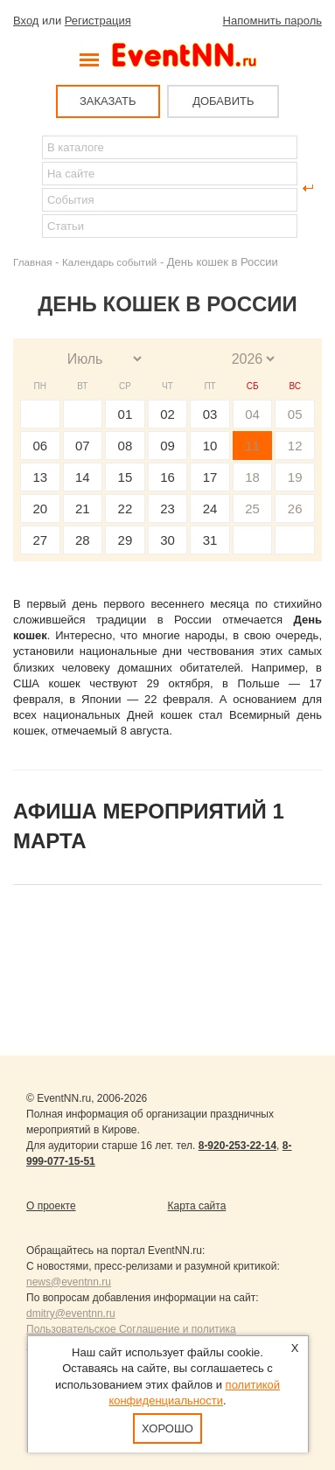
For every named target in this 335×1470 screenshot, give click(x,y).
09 (167, 445)
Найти (27, 188)
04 (252, 414)
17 (210, 477)
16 (167, 477)
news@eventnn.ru (68, 1282)
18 (252, 477)
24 (210, 508)
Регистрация (98, 20)
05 (295, 414)
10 (210, 445)
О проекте (51, 1206)
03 (210, 414)
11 (252, 445)
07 (82, 445)
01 (125, 414)
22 (125, 508)
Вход (25, 20)
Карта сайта (197, 1206)
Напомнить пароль (272, 20)
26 (295, 508)
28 (82, 540)
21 (82, 508)
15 (125, 477)
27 (39, 540)
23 (167, 508)
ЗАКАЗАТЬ (108, 101)
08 (125, 445)
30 (167, 540)
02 (167, 414)
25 (252, 508)
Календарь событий (109, 262)
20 (39, 508)
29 (125, 540)
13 (39, 477)
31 (210, 540)
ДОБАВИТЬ (223, 101)
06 (39, 445)
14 (82, 477)
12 (295, 445)
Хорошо (167, 1428)
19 (295, 477)
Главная (32, 262)
